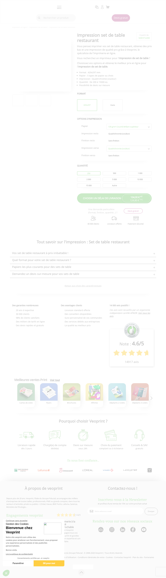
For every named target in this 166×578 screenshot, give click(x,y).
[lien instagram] (111, 530)
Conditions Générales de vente (91, 557)
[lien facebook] (133, 530)
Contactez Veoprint (122, 557)
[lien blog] (101, 530)
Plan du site (138, 557)
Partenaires (149, 557)
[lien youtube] (144, 530)
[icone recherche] (39, 17)
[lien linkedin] (122, 530)
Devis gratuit (121, 17)
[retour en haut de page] (81, 572)
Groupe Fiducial (75, 553)
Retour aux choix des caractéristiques (83, 285)
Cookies (109, 557)
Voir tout (55, 380)
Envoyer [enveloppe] (151, 511)
